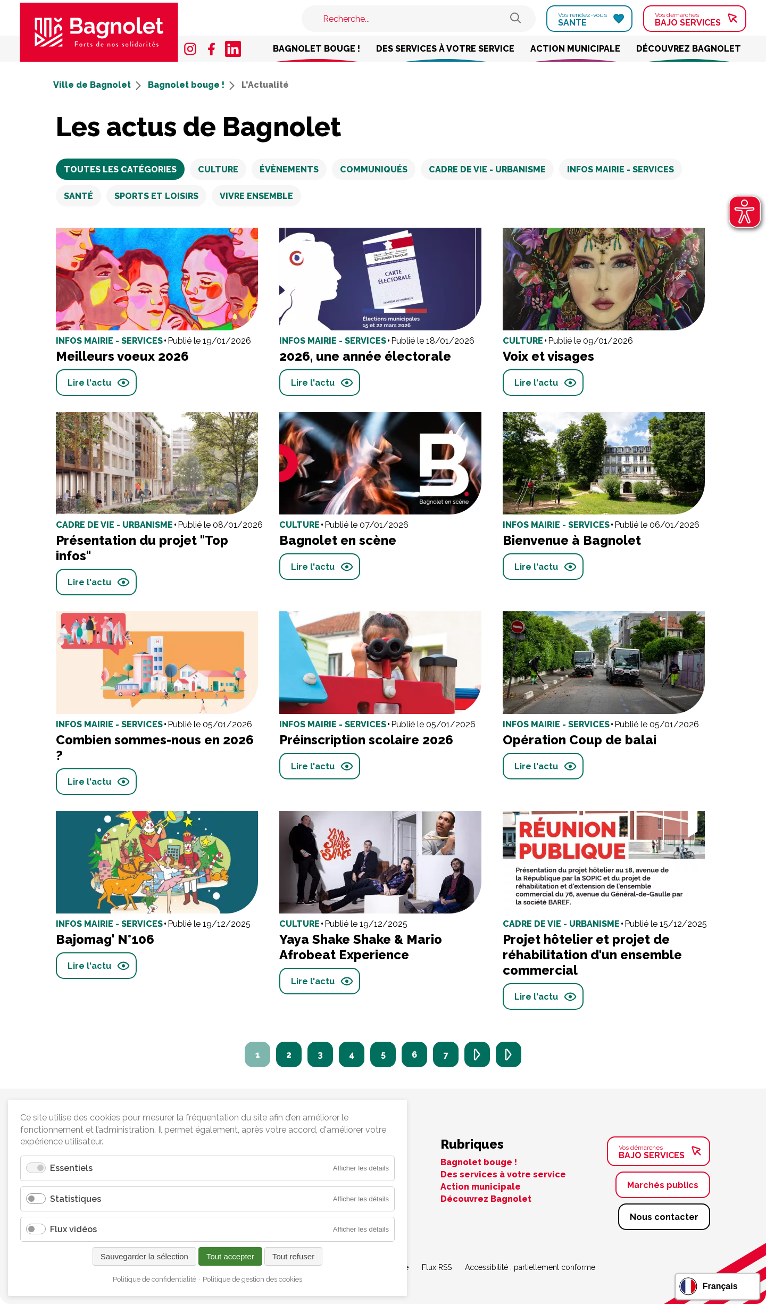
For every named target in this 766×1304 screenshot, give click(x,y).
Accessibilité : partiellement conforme (530, 1267)
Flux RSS (437, 1267)
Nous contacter (664, 1217)
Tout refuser (293, 1256)
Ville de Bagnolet (97, 85)
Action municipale (575, 49)
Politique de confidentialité (154, 1279)
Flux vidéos (73, 1229)
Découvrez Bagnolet (688, 49)
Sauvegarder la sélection (144, 1256)
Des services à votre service (445, 49)
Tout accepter (230, 1256)
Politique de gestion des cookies (252, 1279)
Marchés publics (662, 1185)
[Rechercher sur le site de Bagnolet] (515, 19)
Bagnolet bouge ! (316, 49)
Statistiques (75, 1199)
